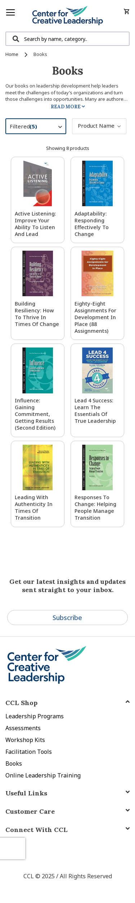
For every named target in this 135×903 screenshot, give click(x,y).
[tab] (67, 830)
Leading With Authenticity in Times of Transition (34, 507)
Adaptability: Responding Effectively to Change (92, 223)
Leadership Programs (34, 716)
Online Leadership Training (43, 775)
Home (12, 54)
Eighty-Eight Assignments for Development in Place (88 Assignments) (95, 317)
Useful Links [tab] (26, 793)
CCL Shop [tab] (21, 703)
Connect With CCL (36, 830)
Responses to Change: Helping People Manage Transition (95, 507)
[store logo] (67, 15)
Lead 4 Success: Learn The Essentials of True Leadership (95, 410)
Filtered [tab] (39, 127)
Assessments (23, 728)
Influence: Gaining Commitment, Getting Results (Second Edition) (35, 414)
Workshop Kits (25, 740)
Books (13, 763)
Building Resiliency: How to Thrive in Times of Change (37, 313)
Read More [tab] (66, 107)
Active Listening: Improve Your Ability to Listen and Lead (35, 223)
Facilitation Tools (28, 752)
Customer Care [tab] (30, 811)
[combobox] (67, 39)
